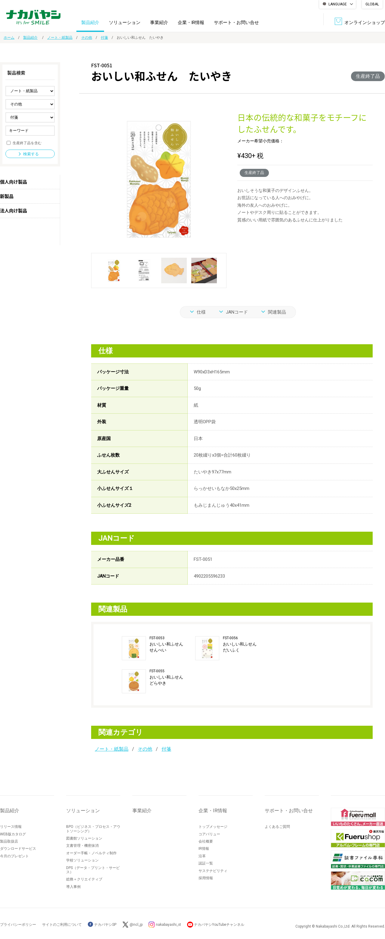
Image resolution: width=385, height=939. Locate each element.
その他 (86, 37)
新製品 (7, 196)
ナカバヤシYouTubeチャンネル (220, 924)
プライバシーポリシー (18, 924)
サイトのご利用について (62, 924)
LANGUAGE (337, 4)
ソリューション (124, 22)
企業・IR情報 (191, 22)
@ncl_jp (136, 924)
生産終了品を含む (27, 143)
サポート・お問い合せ (236, 22)
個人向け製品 (13, 181)
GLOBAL (372, 4)
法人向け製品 (13, 210)
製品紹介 (90, 22)
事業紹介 (159, 22)
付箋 (104, 37)
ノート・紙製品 (59, 37)
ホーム (9, 37)
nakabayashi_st (169, 924)
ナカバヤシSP (102, 924)
